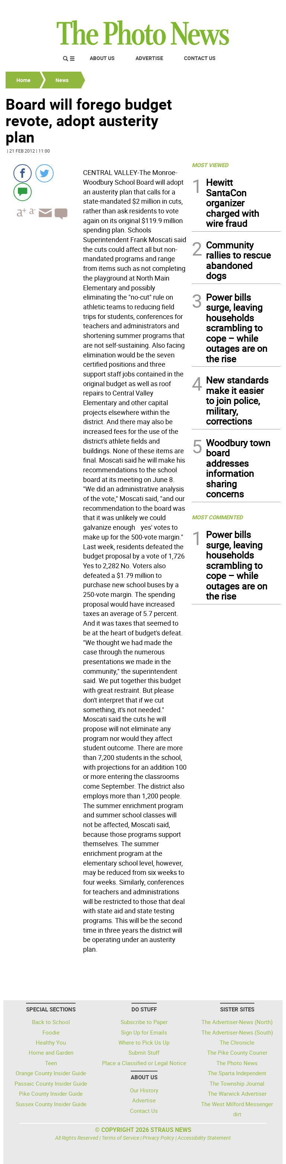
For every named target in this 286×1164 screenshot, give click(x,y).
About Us (102, 58)
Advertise (149, 58)
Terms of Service (120, 1137)
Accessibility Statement (204, 1137)
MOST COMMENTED (217, 517)
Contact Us (200, 58)
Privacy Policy (158, 1137)
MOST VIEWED (210, 165)
